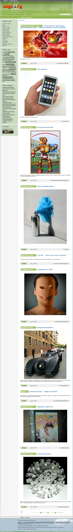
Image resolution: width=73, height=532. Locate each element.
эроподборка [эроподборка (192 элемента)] (6, 80)
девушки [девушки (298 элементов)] (12, 57)
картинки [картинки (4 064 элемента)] (10, 64)
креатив (59, 63)
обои (63, 63)
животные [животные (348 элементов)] (7, 58)
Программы (4, 38)
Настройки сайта (28, 14)
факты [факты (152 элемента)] (14, 71)
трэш (63, 180)
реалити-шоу (65, 263)
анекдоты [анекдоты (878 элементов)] (11, 52)
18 (60, 512)
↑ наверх (27, 517)
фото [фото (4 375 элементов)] (13, 73)
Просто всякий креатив (45, 186)
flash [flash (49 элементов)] (3, 52)
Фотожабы (4, 45)
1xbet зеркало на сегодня (7, 129)
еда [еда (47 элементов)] (3, 58)
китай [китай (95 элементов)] (3, 66)
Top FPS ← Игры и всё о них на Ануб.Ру (51, 255)
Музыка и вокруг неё (6, 32)
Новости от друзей (6, 33)
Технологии (4, 42)
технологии (66, 63)
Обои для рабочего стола (7, 36)
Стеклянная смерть (44, 454)
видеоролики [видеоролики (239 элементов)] (6, 55)
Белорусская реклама (45, 127)
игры (59, 263)
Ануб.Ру (22, 517)
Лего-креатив (42, 69)
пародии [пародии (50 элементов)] (7, 69)
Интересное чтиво (6, 28)
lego (64, 121)
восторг (56, 400)
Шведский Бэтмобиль (45, 327)
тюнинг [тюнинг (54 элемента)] (11, 71)
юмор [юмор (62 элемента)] (3, 81)
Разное (3, 39)
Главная (6, 0)
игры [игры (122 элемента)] (3, 62)
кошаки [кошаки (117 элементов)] (9, 66)
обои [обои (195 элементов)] (3, 69)
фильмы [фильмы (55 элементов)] (4, 74)
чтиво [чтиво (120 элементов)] (12, 78)
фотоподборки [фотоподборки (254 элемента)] (6, 78)
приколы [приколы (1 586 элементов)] (12, 69)
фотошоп (66, 180)
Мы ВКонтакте (14, 0)
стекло (67, 506)
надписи (66, 447)
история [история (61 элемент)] (4, 64)
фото (67, 385)
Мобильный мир (5, 31)
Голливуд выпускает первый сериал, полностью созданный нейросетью (8, 89)
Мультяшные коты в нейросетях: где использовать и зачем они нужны (9, 93)
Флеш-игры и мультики (7, 44)
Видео (3, 25)
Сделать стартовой (19, 14)
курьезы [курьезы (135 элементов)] (4, 67)
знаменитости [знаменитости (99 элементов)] (10, 60)
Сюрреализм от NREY (45, 269)
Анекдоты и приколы (6, 23)
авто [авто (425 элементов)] (5, 52)
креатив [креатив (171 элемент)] (13, 66)
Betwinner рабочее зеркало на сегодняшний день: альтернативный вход (8, 116)
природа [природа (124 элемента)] (4, 70)
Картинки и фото (5, 29)
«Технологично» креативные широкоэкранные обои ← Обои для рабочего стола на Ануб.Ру (43, 26)
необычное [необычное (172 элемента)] (13, 67)
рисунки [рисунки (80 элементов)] (13, 70)
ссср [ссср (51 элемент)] (6, 71)
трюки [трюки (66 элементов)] (8, 71)
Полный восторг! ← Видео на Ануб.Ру (43, 391)
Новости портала (5, 35)
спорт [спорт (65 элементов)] (3, 71)
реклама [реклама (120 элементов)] (9, 70)
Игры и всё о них (5, 26)
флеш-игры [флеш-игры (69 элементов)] (8, 74)
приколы (56, 180)
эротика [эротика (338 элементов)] (12, 80)
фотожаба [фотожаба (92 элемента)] (4, 75)
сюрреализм (62, 321)
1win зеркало (5, 130)
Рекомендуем (5, 41)
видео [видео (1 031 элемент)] (7, 54)
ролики (67, 400)
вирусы (60, 506)
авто (61, 385)
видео (56, 263)
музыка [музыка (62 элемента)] (8, 67)
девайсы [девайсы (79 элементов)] (7, 57)
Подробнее (24, 63)
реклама (60, 180)
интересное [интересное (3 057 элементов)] (10, 62)
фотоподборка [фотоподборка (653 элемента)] (7, 77)
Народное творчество (45, 407)
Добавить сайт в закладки (8, 14)
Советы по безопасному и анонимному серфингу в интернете (7, 121)
